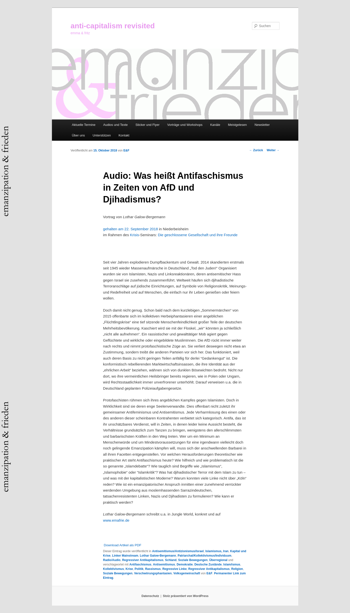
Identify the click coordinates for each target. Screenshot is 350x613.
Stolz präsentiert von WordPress (185, 596)
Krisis (134, 235)
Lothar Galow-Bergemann (158, 555)
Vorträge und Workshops (184, 125)
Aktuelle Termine (84, 125)
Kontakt (123, 135)
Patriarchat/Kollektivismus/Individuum (204, 555)
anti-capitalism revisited (113, 26)
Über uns (78, 135)
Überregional (218, 560)
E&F (126, 150)
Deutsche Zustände (208, 564)
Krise (129, 569)
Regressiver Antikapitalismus (143, 560)
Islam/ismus (231, 564)
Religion (237, 569)
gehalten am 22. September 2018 (130, 229)
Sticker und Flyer (147, 125)
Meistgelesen (237, 125)
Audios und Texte (115, 125)
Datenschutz (150, 596)
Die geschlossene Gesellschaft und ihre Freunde (198, 235)
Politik (138, 569)
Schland (171, 560)
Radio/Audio (111, 560)
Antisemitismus (164, 564)
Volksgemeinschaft (186, 573)
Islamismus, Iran (217, 551)
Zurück (256, 150)
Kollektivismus (113, 569)
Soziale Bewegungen (192, 560)
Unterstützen (102, 135)
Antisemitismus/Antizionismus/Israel (178, 551)
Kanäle (215, 125)
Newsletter (262, 125)
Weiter (273, 150)
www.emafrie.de (116, 520)
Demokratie (185, 564)
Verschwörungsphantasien (153, 573)
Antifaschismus (140, 564)
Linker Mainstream (125, 555)
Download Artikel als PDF (122, 545)
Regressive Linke (174, 569)
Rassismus (153, 569)
